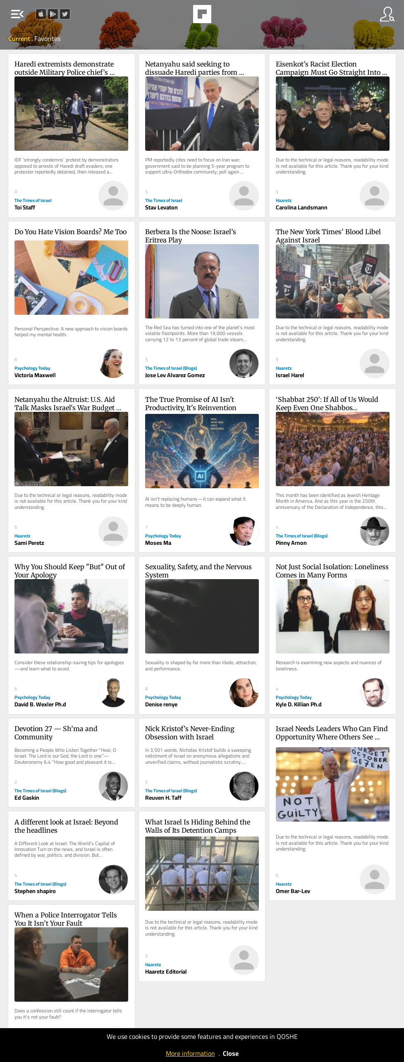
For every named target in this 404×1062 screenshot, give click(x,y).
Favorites (47, 38)
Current (19, 38)
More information (190, 1053)
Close (231, 1053)
